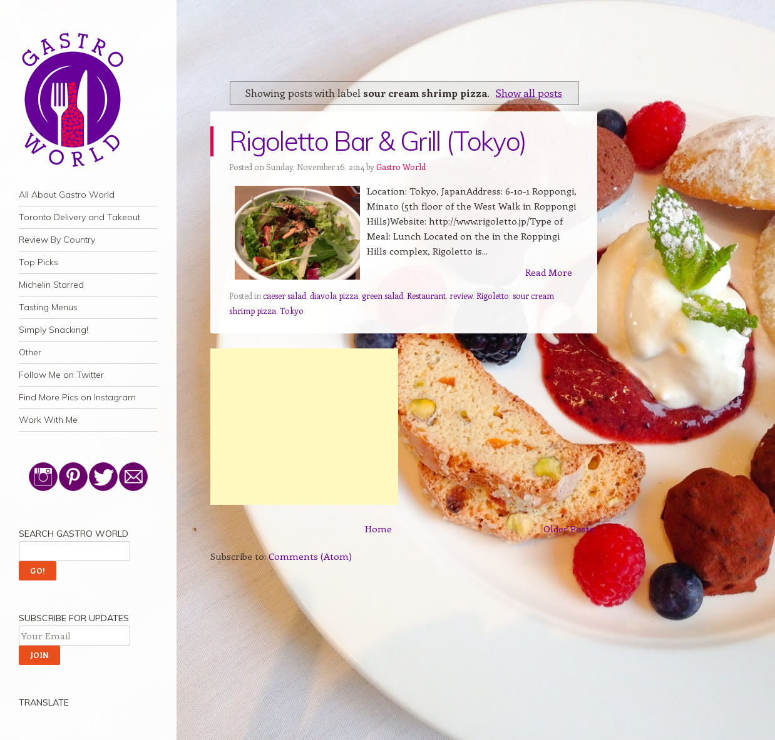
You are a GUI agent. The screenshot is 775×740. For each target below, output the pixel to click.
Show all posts (529, 92)
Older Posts (568, 528)
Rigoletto (492, 295)
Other (30, 352)
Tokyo (292, 310)
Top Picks (38, 262)
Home (378, 528)
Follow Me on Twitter (61, 374)
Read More (548, 272)
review (461, 295)
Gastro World (401, 166)
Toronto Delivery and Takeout (79, 217)
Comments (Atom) (310, 556)
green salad (382, 295)
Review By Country (57, 239)
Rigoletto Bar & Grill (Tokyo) (377, 141)
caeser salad (284, 295)
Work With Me (48, 419)
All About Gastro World (67, 194)
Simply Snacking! (53, 329)
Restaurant (426, 295)
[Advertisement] (304, 426)
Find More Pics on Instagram (77, 397)
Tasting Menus (48, 307)
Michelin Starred (51, 284)
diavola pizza (334, 295)
